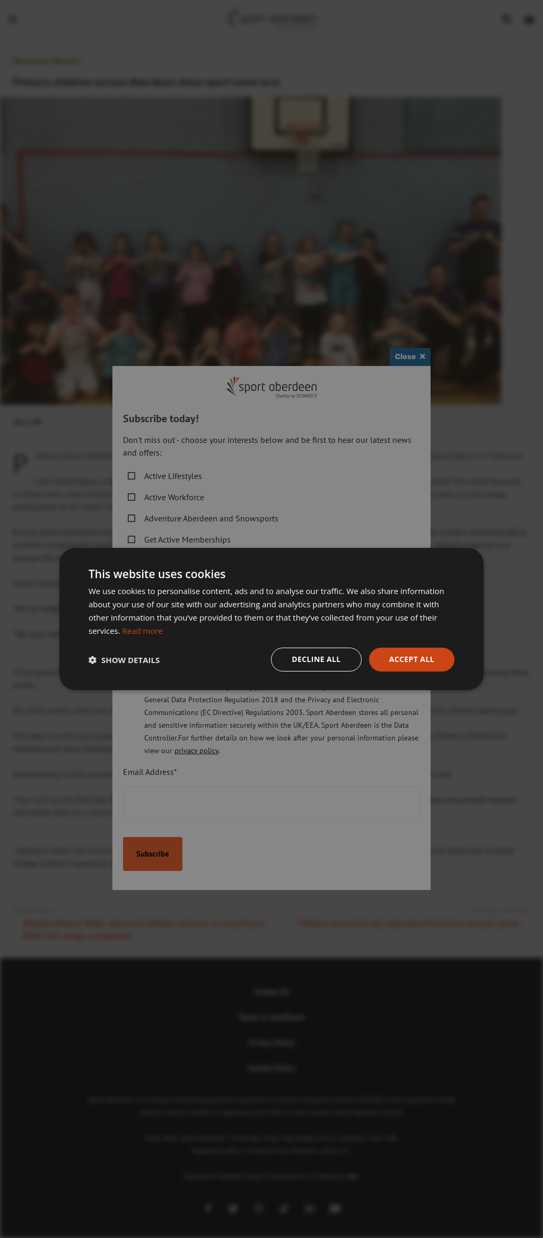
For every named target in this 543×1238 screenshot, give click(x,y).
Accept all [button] (411, 659)
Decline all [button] (316, 659)
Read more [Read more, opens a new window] (142, 630)
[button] (124, 660)
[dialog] (271, 619)
